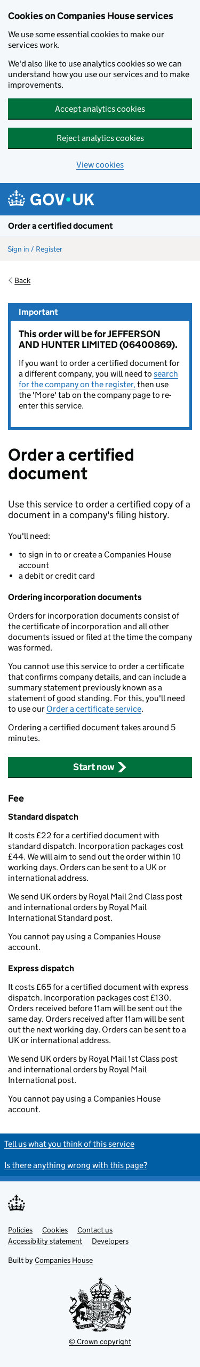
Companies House (64, 1260)
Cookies (55, 1230)
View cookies (100, 165)
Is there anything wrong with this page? (75, 1165)
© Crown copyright (100, 1341)
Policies (20, 1230)
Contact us (95, 1230)
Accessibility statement (45, 1241)
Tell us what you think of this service (69, 1144)
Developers (110, 1241)
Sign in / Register (34, 249)
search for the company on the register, (98, 379)
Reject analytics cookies (100, 138)
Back (22, 280)
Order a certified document (60, 226)
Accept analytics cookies (100, 109)
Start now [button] (100, 767)
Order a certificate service (93, 709)
